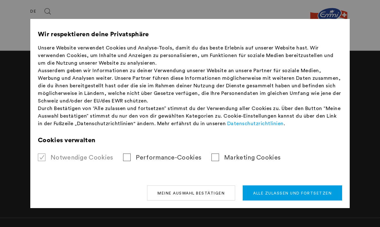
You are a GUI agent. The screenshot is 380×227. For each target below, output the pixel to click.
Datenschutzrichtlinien (255, 123)
